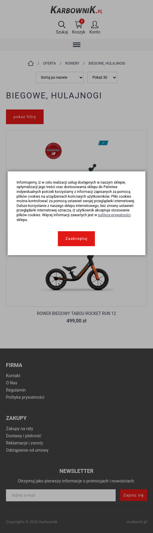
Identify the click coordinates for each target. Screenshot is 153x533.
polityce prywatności (114, 215)
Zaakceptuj (76, 238)
